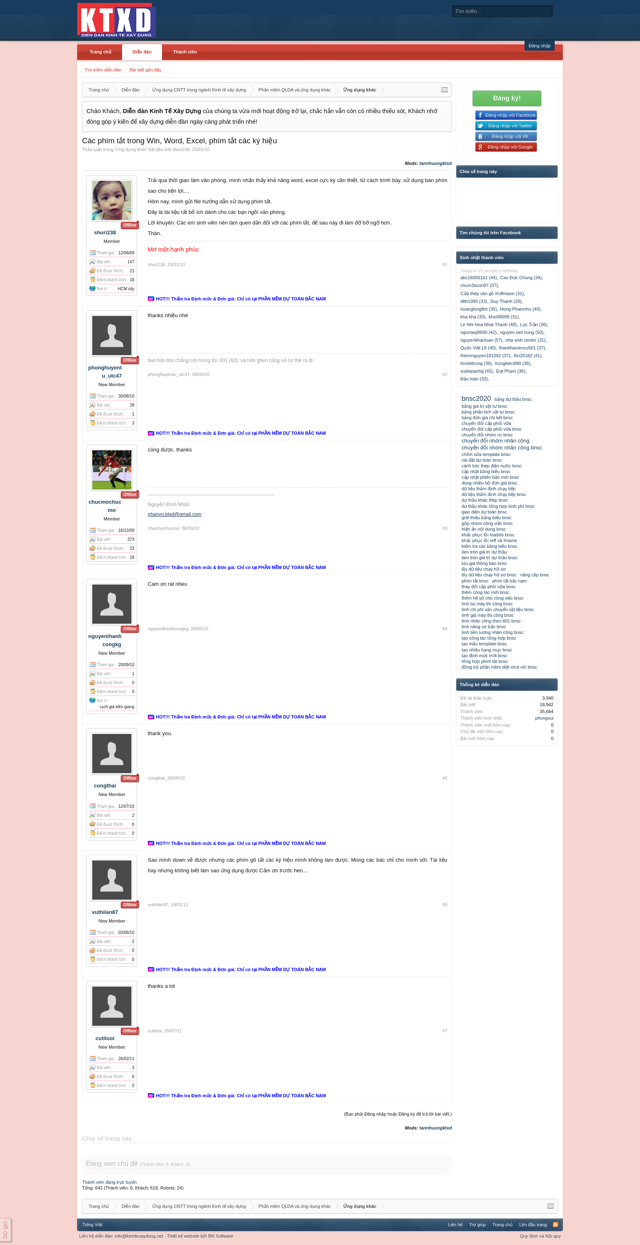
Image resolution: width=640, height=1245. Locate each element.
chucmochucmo (163, 528)
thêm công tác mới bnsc (485, 592)
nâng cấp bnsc (534, 574)
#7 (444, 1030)
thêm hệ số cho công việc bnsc (493, 598)
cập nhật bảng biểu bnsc (486, 471)
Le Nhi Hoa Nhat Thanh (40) (488, 324)
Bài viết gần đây (145, 69)
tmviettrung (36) (476, 363)
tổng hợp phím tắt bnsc (485, 661)
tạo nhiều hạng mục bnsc (487, 649)
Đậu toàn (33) (474, 378)
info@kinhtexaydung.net (139, 1236)
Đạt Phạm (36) (510, 371)
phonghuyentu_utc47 (169, 374)
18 (132, 557)
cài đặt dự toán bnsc (482, 460)
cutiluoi (105, 1038)
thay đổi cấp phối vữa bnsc (489, 586)
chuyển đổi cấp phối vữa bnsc (492, 429)
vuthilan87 (105, 912)
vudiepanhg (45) (476, 371)
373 (130, 539)
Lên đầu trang (533, 1224)
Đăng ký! (507, 98)
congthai (105, 786)
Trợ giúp (477, 1224)
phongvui (544, 718)
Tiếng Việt (92, 1224)
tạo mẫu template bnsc (484, 643)
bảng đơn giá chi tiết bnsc (487, 417)
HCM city (126, 289)
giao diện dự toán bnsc (484, 511)
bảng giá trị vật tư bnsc (484, 406)
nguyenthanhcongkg (168, 628)
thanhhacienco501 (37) (522, 347)
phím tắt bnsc (475, 580)
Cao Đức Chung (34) (521, 277)
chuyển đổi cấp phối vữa (486, 423)
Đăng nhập (540, 45)
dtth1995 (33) (473, 301)
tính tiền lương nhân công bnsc (492, 632)
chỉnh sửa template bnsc (486, 454)
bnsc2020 (476, 398)
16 (132, 280)
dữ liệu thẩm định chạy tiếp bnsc (494, 494)
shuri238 (180, 149)
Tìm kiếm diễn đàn (102, 69)
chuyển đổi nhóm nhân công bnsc (502, 448)
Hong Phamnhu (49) (520, 309)
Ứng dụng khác (131, 149)
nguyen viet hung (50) (521, 332)
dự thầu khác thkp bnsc (485, 500)
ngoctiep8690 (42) (478, 332)
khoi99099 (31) (503, 316)
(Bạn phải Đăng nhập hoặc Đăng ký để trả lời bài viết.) (398, 1114)
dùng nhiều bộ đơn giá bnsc (490, 482)
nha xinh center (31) (526, 340)
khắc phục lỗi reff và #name (489, 540)
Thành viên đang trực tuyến (109, 1182)
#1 (444, 264)
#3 (444, 528)
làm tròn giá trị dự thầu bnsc (490, 557)
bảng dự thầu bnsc (513, 399)
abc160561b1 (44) (478, 277)
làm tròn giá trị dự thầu (484, 551)
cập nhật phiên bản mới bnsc (490, 477)
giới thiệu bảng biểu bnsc (486, 517)
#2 (444, 374)
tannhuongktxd (436, 163)
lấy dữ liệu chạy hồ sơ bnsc (489, 574)
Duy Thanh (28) (506, 301)
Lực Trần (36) (533, 324)
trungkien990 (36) (512, 363)
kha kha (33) (472, 316)
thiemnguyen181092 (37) (485, 355)
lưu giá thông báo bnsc (484, 563)
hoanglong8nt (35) (478, 309)
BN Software (220, 1236)
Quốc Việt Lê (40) (478, 347)
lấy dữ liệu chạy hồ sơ (484, 569)
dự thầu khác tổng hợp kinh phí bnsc (498, 506)
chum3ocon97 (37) (479, 285)
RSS (555, 1224)
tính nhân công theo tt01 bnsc (491, 620)
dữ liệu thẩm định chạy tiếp (489, 488)
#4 (444, 628)
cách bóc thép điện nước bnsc (492, 465)
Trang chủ (100, 51)
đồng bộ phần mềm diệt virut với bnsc (499, 667)
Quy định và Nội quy (540, 1236)
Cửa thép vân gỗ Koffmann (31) (492, 293)
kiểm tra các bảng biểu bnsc (490, 546)
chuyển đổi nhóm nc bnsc (487, 434)
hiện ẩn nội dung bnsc (484, 529)
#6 (444, 904)
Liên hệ (455, 1224)
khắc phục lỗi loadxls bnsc (488, 534)
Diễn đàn (142, 51)
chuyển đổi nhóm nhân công (495, 441)
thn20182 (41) (527, 355)
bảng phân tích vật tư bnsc (488, 411)
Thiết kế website (183, 1236)
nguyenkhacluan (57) (481, 340)
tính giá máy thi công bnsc (488, 615)
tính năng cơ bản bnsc (484, 626)
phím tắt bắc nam (509, 580)
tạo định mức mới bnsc (484, 655)
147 (130, 262)
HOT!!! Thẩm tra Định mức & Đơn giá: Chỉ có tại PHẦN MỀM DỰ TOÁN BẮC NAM (241, 298)
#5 (444, 778)
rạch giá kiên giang (117, 707)
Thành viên (185, 51)
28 (132, 405)
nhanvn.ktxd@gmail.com (175, 514)
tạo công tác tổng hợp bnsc (489, 638)
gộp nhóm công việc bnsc (487, 523)
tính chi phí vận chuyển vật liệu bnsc (498, 609)
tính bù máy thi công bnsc (487, 603)
